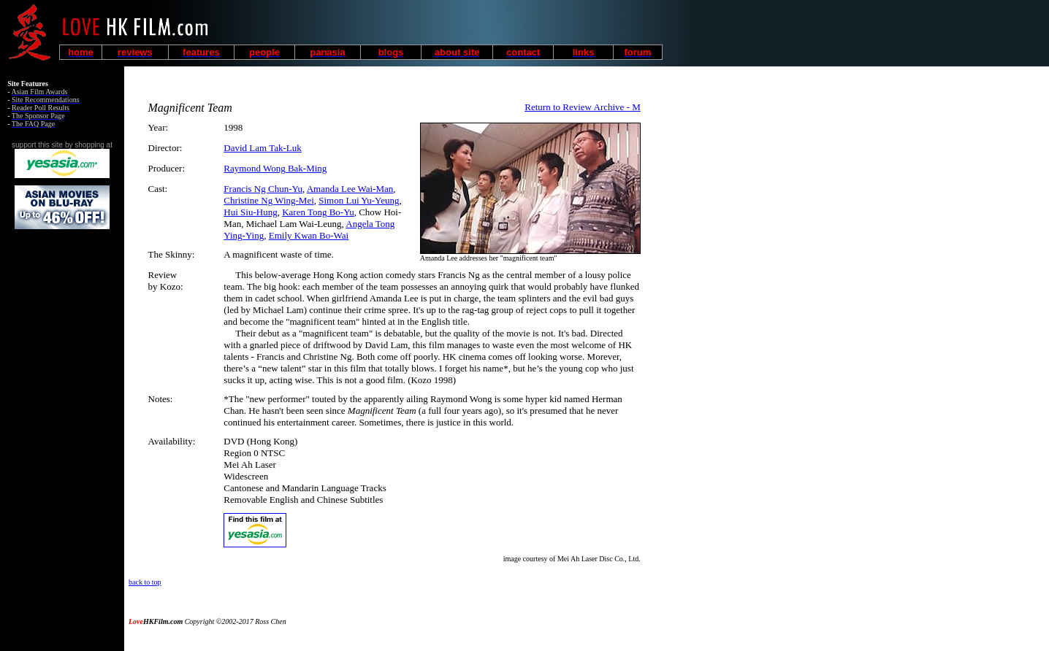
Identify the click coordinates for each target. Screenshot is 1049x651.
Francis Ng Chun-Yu (263, 188)
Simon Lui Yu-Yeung (358, 200)
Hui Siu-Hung (250, 212)
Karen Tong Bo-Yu (318, 212)
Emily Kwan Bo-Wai (308, 235)
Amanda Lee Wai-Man (350, 188)
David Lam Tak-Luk (262, 147)
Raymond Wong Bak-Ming (275, 168)
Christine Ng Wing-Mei (268, 200)
